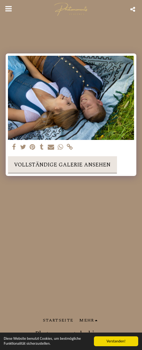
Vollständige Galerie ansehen (62, 165)
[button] (8, 9)
